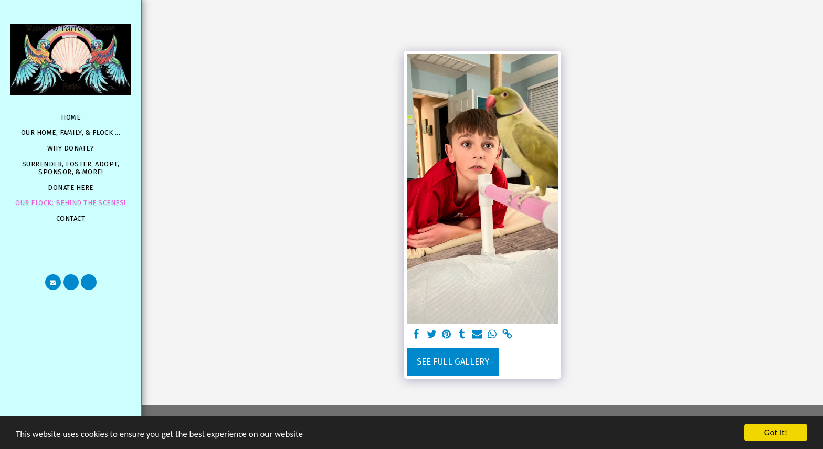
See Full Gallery (453, 362)
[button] (53, 282)
